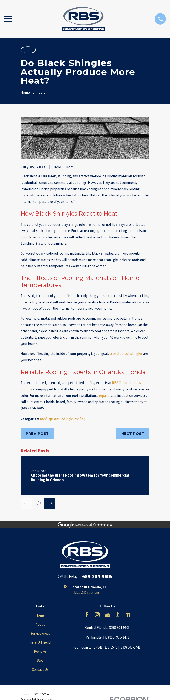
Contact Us (40, 669)
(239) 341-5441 (129, 647)
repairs (104, 395)
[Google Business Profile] (107, 614)
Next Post (132, 434)
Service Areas (40, 633)
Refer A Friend (40, 642)
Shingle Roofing (73, 419)
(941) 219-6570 (106, 647)
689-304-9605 (97, 576)
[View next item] (49, 503)
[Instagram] (97, 614)
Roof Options (49, 419)
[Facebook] (86, 614)
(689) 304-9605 (32, 408)
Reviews (40, 651)
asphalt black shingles (126, 353)
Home (40, 615)
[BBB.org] (117, 614)
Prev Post (37, 434)
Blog (40, 660)
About (40, 624)
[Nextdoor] (128, 614)
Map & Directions (87, 592)
